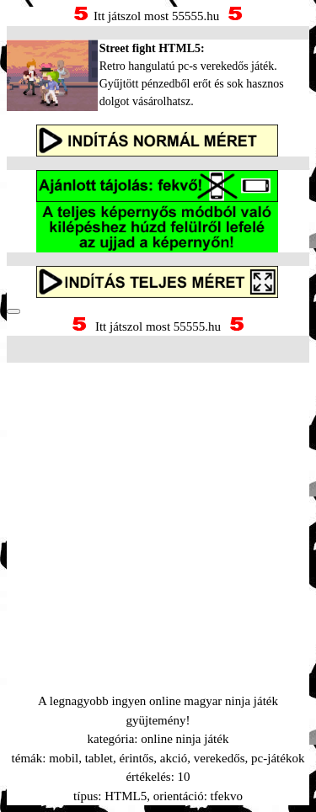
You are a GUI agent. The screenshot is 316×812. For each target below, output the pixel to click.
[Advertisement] (158, 507)
